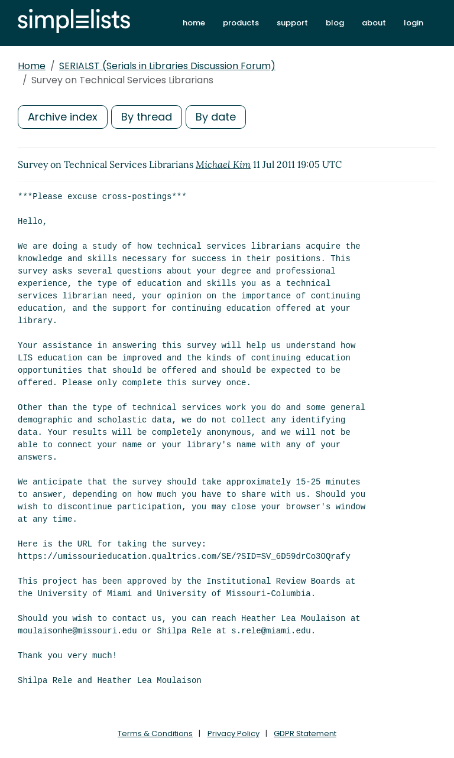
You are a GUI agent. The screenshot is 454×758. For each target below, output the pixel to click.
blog (335, 22)
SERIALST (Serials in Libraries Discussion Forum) (167, 66)
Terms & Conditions (155, 733)
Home (32, 66)
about (374, 22)
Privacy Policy (233, 733)
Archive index (63, 116)
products (241, 22)
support (292, 22)
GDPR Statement (305, 733)
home (194, 22)
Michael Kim (223, 164)
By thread (146, 116)
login (413, 22)
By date (216, 116)
